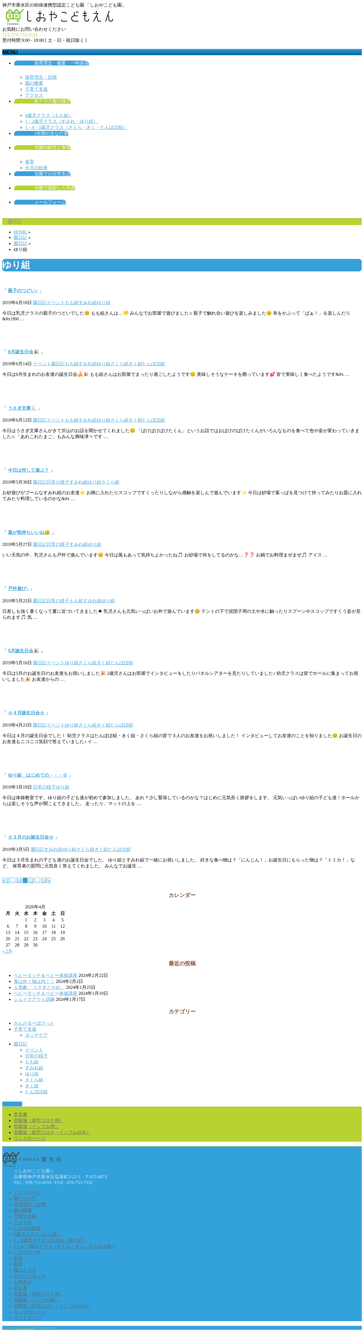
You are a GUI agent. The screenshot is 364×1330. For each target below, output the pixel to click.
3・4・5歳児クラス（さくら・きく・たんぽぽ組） (76, 127)
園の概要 (34, 83)
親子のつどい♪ (23, 290)
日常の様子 (58, 482)
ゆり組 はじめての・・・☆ (37, 775)
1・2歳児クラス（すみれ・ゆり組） (61, 121)
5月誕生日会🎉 (23, 650)
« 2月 (7, 951)
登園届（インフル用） (36, 1126)
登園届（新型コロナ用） (39, 1120)
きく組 (135, 363)
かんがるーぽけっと (34, 1023)
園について (25, 1198)
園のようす (25, 1270)
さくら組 (119, 363)
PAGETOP (12, 1104)
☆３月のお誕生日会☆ (30, 837)
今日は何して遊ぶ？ (28, 470)
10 (19, 880)
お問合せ (23, 1282)
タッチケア (36, 1035)
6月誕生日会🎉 (23, 351)
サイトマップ (27, 1317)
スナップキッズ (30, 1276)
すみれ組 (87, 302)
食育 (29, 161)
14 (44, 880)
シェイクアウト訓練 (34, 999)
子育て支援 (36, 89)
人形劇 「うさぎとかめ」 (39, 987)
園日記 (40, 302)
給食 (18, 1258)
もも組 (71, 302)
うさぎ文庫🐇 (22, 408)
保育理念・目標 (41, 77)
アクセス (34, 95)
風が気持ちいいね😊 (29, 532)
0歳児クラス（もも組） (49, 115)
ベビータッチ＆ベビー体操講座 (45, 975)
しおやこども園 (25, 1327)
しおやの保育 (27, 1228)
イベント (56, 302)
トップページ (27, 1192)
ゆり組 (103, 302)
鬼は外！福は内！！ (34, 981)
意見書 (20, 1114)
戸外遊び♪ (18, 588)
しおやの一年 (27, 1252)
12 (31, 880)
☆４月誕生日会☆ (26, 712)
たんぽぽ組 (153, 363)
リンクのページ (30, 1138)
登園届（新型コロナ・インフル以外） (52, 1132)
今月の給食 (36, 167)
